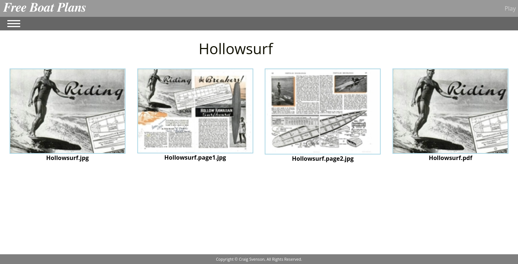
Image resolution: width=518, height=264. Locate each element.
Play (510, 8)
